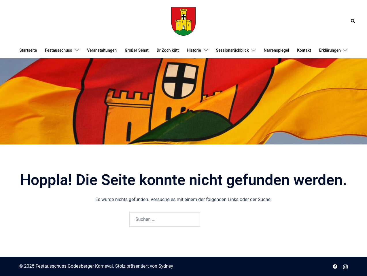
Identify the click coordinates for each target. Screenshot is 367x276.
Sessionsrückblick (232, 50)
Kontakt (304, 50)
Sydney (165, 266)
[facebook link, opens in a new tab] (335, 266)
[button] (353, 21)
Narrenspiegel (276, 50)
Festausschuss (58, 50)
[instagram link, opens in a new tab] (345, 266)
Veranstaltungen (102, 50)
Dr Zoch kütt (168, 50)
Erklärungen (330, 50)
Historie (194, 50)
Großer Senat (137, 50)
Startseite (28, 50)
